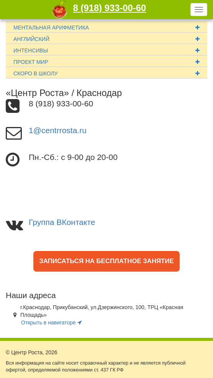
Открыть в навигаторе (51, 322)
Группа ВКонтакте (62, 222)
